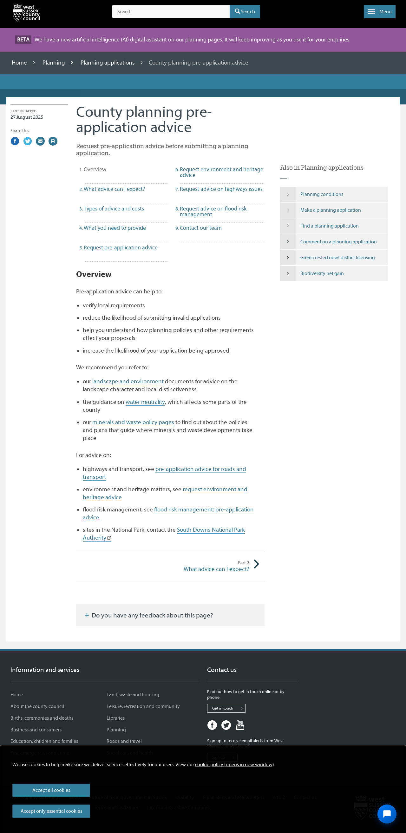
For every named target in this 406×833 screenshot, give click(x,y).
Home (20, 62)
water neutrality (145, 401)
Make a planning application (320, 210)
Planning (54, 62)
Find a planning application (319, 226)
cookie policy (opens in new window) (234, 764)
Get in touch (229, 708)
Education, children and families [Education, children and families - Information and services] (44, 741)
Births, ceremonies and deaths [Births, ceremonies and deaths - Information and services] (41, 718)
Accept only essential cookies (51, 811)
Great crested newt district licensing (327, 257)
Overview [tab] (106, 169)
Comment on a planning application (328, 241)
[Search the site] (171, 11)
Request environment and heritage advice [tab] (221, 172)
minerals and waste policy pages (133, 422)
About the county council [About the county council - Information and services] (37, 706)
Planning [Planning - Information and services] (116, 730)
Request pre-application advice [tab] (121, 247)
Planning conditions (312, 194)
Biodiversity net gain (312, 273)
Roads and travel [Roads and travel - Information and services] (124, 741)
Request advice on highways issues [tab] (221, 189)
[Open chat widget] (386, 814)
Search (248, 12)
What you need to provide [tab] (115, 228)
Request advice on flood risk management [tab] (213, 211)
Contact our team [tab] (201, 228)
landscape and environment (128, 381)
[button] (380, 11)
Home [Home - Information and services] (16, 695)
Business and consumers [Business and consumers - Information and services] (36, 730)
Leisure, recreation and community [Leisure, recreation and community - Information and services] (143, 706)
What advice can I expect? (210, 566)
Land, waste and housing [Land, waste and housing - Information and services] (133, 695)
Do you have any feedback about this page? (148, 615)
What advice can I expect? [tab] (114, 189)
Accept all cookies (51, 790)
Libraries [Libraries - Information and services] (116, 718)
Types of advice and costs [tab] (114, 208)
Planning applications (108, 62)
